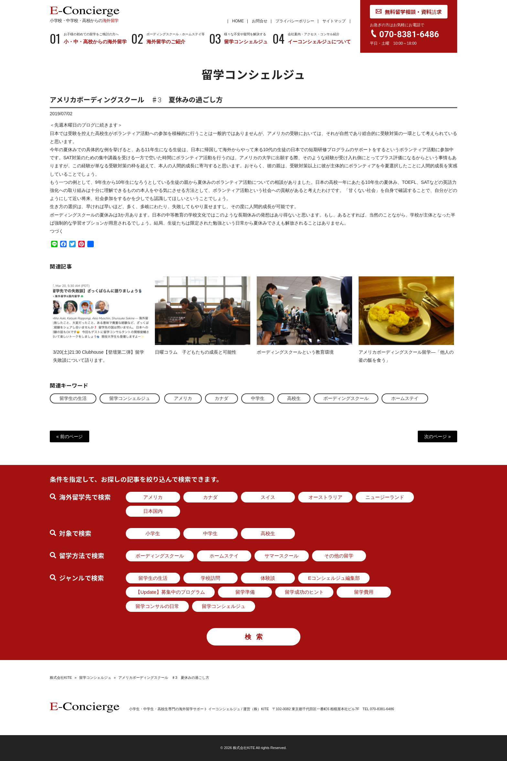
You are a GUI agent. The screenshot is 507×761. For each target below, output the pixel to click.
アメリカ (183, 398)
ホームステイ (404, 398)
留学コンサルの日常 (157, 606)
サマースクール (281, 555)
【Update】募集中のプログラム (170, 592)
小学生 (153, 533)
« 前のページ (69, 436)
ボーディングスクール (346, 398)
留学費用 (363, 592)
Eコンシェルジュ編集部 (334, 578)
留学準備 (245, 592)
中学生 (257, 398)
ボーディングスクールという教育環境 (295, 357)
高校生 (294, 398)
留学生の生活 (73, 398)
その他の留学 (338, 555)
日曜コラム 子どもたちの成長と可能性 (195, 357)
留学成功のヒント (304, 592)
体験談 (268, 578)
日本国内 (153, 511)
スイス (268, 497)
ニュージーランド (384, 497)
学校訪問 (210, 578)
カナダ (221, 398)
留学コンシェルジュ (129, 398)
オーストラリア (325, 497)
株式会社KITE (61, 677)
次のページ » (437, 436)
